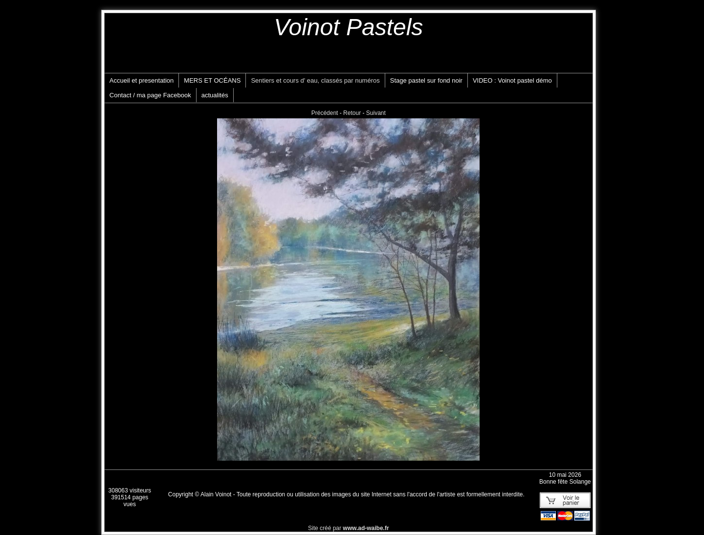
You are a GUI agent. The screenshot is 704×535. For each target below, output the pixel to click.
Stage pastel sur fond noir (426, 80)
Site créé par (348, 528)
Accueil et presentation (142, 80)
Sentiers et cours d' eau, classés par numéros (315, 80)
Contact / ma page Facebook (150, 95)
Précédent (324, 113)
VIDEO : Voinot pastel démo (512, 80)
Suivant (376, 113)
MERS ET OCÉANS (212, 80)
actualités (214, 95)
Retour (352, 113)
